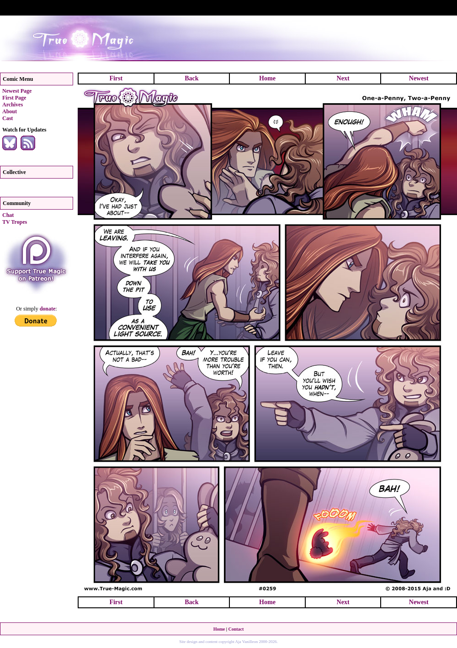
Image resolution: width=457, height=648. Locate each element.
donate (48, 309)
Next (343, 78)
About (9, 111)
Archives (12, 104)
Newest (419, 78)
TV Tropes (14, 222)
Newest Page (17, 91)
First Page (14, 98)
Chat (8, 215)
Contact (236, 629)
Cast (7, 118)
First (115, 78)
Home (267, 78)
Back (191, 78)
